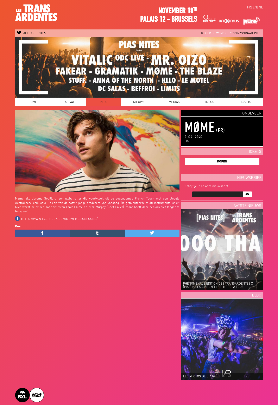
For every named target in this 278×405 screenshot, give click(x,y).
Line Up (103, 102)
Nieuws (139, 102)
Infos (209, 102)
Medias (174, 102)
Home (33, 102)
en (255, 7)
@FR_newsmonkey (220, 33)
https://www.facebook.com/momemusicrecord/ (59, 219)
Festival (68, 102)
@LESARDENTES (31, 33)
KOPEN (222, 161)
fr (249, 7)
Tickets (245, 102)
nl (261, 7)
